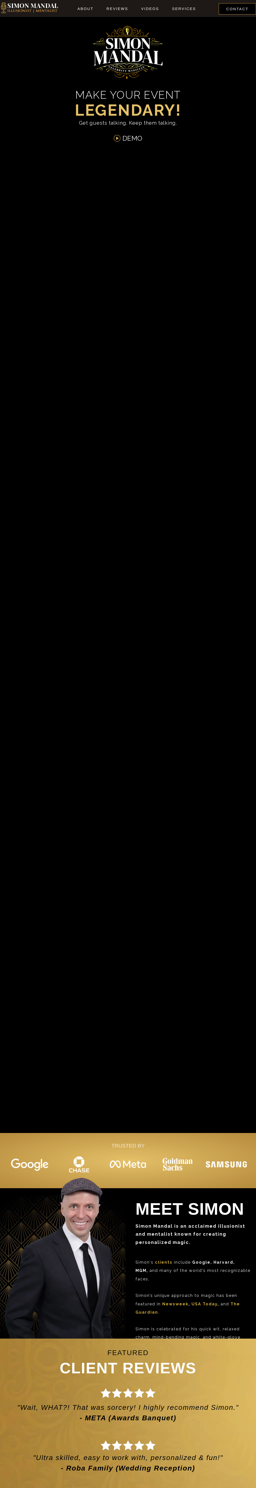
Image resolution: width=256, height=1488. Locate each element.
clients (163, 1262)
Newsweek (175, 1304)
